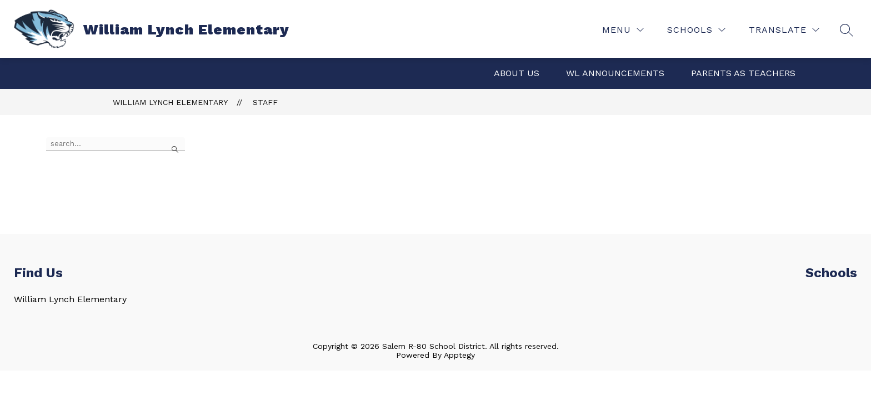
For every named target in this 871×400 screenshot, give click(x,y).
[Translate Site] (784, 30)
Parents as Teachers (743, 73)
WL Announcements (615, 73)
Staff (265, 102)
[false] (115, 144)
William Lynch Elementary (170, 102)
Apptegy (459, 355)
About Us (516, 73)
